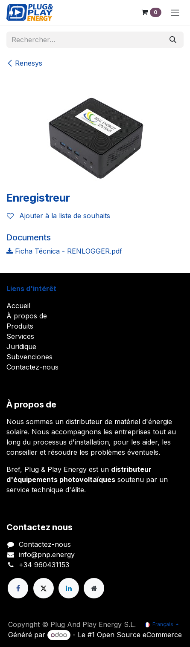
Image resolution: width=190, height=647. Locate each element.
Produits (19, 326)
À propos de (26, 316)
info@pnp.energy (47, 554)
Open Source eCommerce (139, 634)
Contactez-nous (32, 367)
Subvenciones (29, 356)
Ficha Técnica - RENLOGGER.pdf (64, 251)
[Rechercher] (173, 40)
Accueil (18, 305)
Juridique (21, 346)
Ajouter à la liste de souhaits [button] (58, 215)
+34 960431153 (44, 564)
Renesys (24, 63)
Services (20, 336)
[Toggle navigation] (175, 12)
